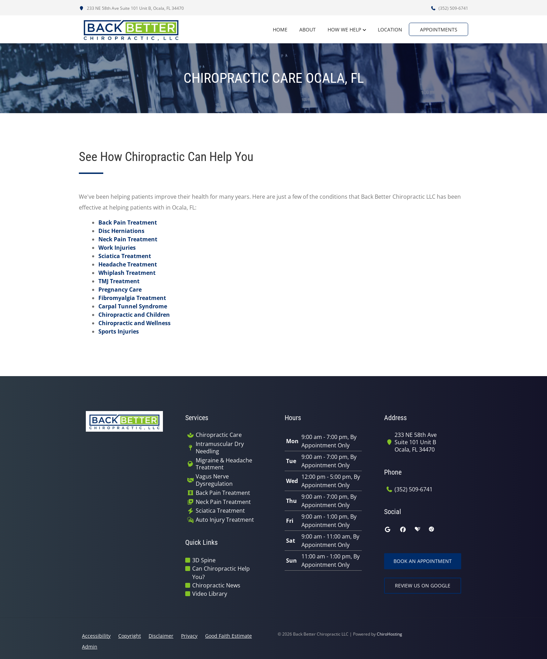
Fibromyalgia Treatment (132, 298)
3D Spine (204, 560)
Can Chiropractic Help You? (221, 573)
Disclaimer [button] (161, 635)
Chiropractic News (216, 585)
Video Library (209, 594)
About (304, 29)
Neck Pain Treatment (127, 239)
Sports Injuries (118, 331)
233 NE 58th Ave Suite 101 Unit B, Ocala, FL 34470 (131, 8)
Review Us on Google (422, 585)
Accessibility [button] (96, 635)
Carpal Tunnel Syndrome (132, 306)
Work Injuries (117, 247)
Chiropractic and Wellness (134, 323)
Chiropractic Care (219, 435)
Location (386, 29)
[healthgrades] (417, 529)
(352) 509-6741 (449, 8)
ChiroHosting (389, 634)
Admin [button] (89, 646)
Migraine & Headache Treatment (224, 464)
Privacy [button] (189, 635)
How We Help (341, 29)
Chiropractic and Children (134, 314)
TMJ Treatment (119, 281)
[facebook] (402, 529)
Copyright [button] (129, 635)
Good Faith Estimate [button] (228, 635)
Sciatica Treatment (124, 256)
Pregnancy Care (120, 289)
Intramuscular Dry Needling (220, 447)
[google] (387, 529)
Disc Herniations (121, 231)
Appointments (438, 29)
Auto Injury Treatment (225, 519)
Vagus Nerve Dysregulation (214, 480)
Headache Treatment (127, 264)
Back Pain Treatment (127, 222)
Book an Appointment (423, 561)
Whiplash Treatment (127, 273)
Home (276, 29)
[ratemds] (431, 529)
